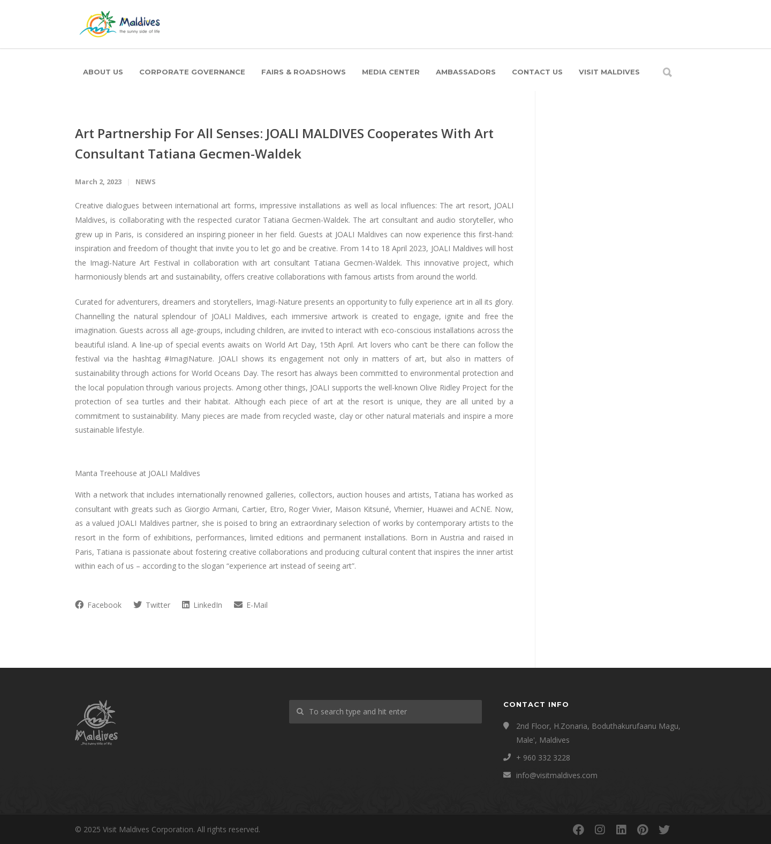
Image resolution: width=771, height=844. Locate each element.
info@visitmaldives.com (557, 775)
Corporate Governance (192, 71)
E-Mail (251, 605)
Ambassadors (466, 71)
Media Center (391, 71)
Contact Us (537, 71)
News (145, 181)
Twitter (151, 605)
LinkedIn (202, 605)
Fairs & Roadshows (303, 71)
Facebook (98, 605)
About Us (103, 71)
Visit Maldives (609, 71)
